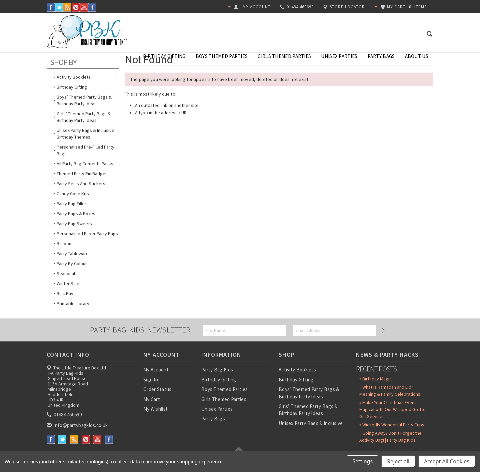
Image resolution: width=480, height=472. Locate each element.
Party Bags (381, 56)
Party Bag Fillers (73, 204)
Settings (362, 461)
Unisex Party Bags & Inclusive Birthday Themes (85, 133)
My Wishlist (155, 409)
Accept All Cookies (446, 461)
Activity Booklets (74, 77)
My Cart (151, 399)
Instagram (92, 7)
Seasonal (66, 273)
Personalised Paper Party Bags (87, 233)
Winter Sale (68, 283)
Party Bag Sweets (74, 224)
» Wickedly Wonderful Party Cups (391, 425)
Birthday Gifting (164, 56)
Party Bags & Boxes (76, 214)
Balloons (65, 243)
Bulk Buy (65, 293)
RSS (67, 7)
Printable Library (73, 303)
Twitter (59, 7)
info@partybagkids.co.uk (78, 425)
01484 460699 (65, 414)
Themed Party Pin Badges (82, 174)
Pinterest (76, 7)
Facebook (51, 7)
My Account (156, 369)
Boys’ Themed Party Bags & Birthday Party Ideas (84, 100)
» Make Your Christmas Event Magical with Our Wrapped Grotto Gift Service (392, 409)
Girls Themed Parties (284, 56)
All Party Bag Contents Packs (85, 164)
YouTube (84, 7)
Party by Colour (72, 263)
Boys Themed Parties (222, 56)
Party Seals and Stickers (81, 184)
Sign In (150, 379)
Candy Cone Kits (73, 194)
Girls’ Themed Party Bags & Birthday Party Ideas (84, 117)
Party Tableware (73, 253)
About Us (416, 56)
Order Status (157, 389)
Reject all (398, 461)
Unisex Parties (339, 56)
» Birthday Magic (375, 379)
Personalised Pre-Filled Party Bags (85, 150)
